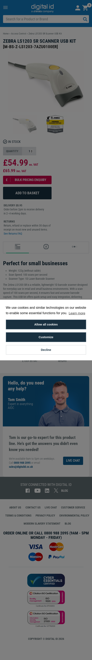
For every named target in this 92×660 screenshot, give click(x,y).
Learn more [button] (77, 313)
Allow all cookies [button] (46, 324)
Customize (46, 337)
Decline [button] (46, 349)
